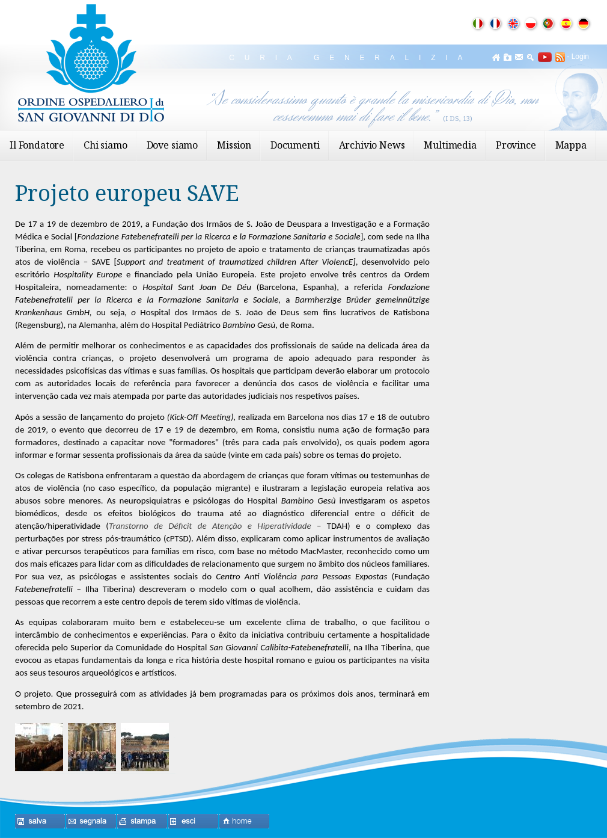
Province (516, 145)
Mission (234, 145)
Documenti (295, 145)
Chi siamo (105, 145)
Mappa (571, 145)
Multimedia (450, 145)
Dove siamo (172, 145)
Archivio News (372, 145)
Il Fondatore (37, 145)
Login (580, 56)
